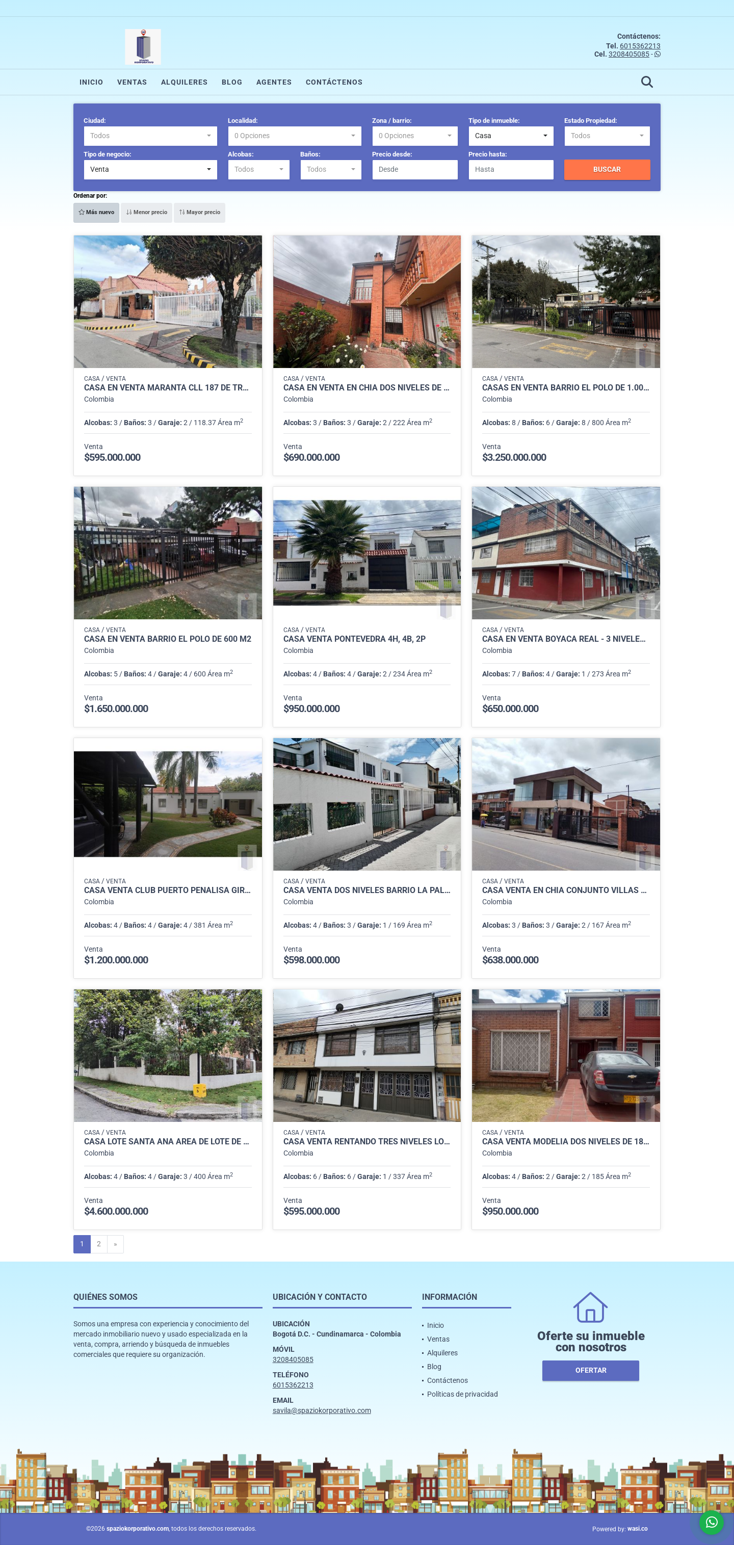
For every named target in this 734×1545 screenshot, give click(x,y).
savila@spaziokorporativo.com (322, 1410)
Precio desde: (392, 154)
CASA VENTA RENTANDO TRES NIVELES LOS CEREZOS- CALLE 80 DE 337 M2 (367, 1142)
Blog (232, 82)
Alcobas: (241, 154)
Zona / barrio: (392, 120)
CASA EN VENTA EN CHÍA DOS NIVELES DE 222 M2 (367, 388)
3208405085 (629, 54)
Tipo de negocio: (108, 154)
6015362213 (640, 46)
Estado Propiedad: (590, 120)
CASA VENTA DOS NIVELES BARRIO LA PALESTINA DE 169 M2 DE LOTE (367, 890)
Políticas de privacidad (462, 1394)
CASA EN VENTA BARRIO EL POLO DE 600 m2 (167, 639)
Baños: (310, 154)
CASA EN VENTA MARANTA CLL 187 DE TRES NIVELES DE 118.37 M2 (168, 388)
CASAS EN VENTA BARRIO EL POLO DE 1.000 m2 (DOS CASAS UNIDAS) (566, 388)
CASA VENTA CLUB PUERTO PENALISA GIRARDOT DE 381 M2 (168, 890)
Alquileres (184, 82)
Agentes (274, 82)
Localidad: (243, 120)
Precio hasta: (487, 154)
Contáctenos (334, 82)
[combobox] (151, 136)
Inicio (91, 82)
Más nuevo (96, 212)
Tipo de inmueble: (494, 120)
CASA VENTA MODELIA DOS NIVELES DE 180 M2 (566, 1142)
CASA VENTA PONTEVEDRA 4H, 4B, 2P (354, 639)
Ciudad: (95, 120)
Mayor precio (199, 212)
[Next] (115, 1244)
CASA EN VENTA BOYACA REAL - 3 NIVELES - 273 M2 (566, 639)
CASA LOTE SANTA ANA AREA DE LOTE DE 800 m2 (168, 1142)
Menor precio (146, 212)
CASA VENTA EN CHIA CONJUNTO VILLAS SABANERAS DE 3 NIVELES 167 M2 (566, 890)
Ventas (132, 82)
